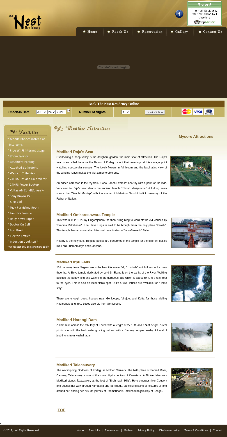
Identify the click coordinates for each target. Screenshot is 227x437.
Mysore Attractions (196, 136)
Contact (217, 430)
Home (80, 430)
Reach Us (95, 430)
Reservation (112, 430)
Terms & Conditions (196, 430)
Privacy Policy (146, 430)
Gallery (128, 430)
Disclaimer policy (169, 430)
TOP (62, 410)
